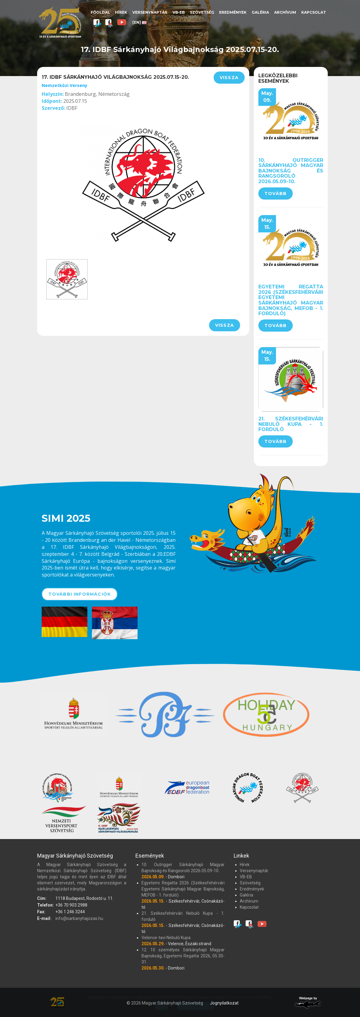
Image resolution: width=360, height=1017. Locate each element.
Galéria (260, 12)
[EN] (139, 22)
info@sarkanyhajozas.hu (79, 918)
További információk (79, 594)
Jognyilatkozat (224, 1003)
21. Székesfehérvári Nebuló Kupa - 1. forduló (290, 424)
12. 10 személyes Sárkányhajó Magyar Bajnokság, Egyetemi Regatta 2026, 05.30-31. (183, 955)
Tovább (275, 193)
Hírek (121, 12)
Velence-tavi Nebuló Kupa (166, 937)
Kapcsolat (313, 12)
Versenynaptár (149, 12)
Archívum (285, 12)
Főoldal (100, 12)
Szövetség (202, 12)
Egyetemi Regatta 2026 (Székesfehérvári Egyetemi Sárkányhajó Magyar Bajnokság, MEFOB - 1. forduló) (290, 300)
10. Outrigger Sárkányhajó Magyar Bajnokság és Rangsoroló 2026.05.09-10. (290, 170)
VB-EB (179, 12)
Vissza (229, 77)
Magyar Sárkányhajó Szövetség (60, 22)
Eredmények (232, 12)
